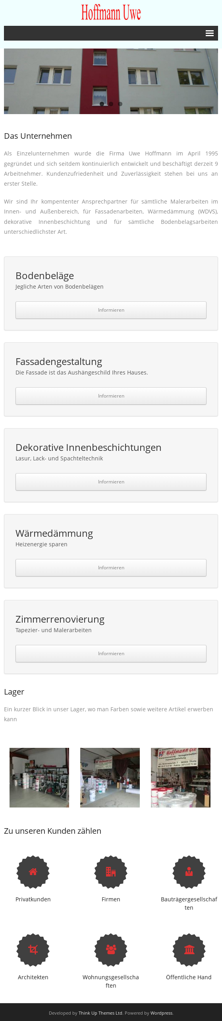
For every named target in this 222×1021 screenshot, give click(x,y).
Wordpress (161, 1013)
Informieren (111, 310)
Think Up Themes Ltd (100, 1013)
